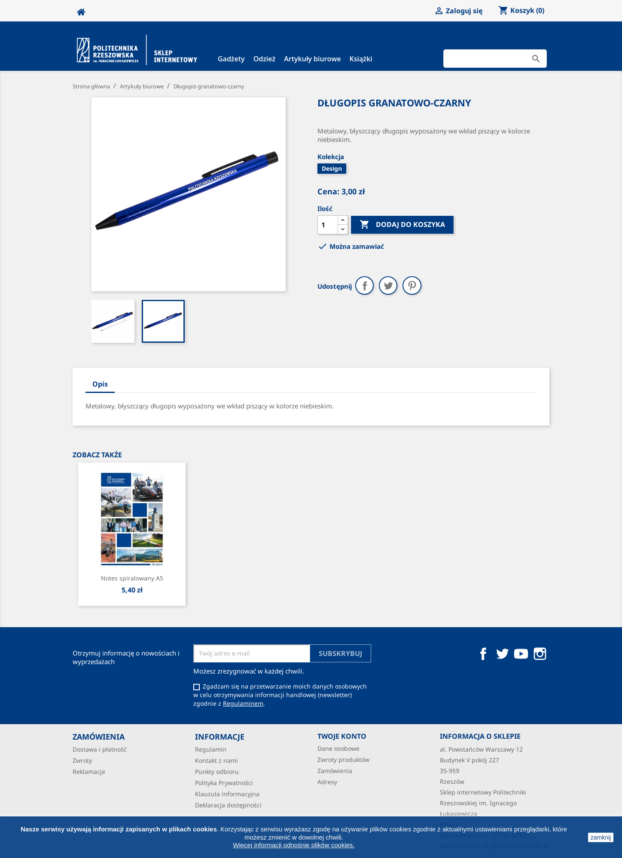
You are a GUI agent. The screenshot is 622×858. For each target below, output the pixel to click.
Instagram (540, 653)
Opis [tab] (100, 384)
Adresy (327, 782)
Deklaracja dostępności (228, 805)
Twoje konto (341, 736)
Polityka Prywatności (224, 783)
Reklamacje (89, 771)
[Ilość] (327, 224)
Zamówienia (334, 771)
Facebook (483, 653)
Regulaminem (243, 703)
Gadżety (231, 58)
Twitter (502, 653)
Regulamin (210, 749)
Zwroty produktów (343, 759)
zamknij (601, 837)
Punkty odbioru (217, 771)
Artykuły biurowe (312, 58)
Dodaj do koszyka (402, 224)
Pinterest (411, 285)
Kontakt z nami (216, 760)
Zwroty (82, 760)
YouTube (521, 653)
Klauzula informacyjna (227, 794)
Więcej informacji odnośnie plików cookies (293, 845)
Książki (361, 58)
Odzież (264, 58)
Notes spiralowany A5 (132, 578)
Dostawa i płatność (100, 749)
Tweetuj (388, 285)
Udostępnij (364, 285)
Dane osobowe (338, 748)
